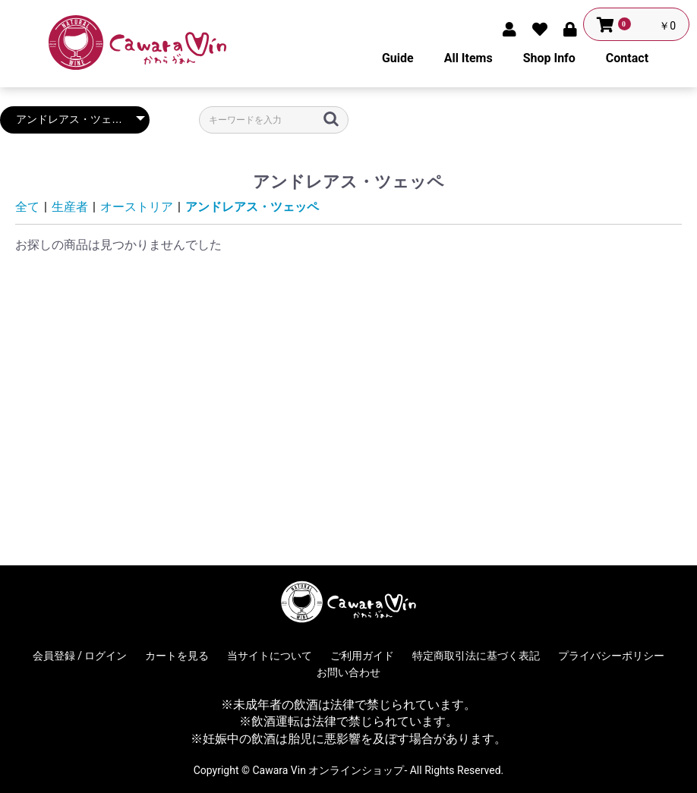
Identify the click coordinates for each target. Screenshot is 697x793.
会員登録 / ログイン (80, 656)
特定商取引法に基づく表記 (476, 656)
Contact (627, 58)
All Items (468, 58)
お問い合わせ (348, 672)
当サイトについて (269, 656)
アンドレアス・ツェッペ (252, 207)
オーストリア (136, 207)
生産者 (70, 207)
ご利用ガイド (362, 656)
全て (27, 207)
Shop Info (549, 58)
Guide (398, 58)
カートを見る (177, 656)
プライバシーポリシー (611, 656)
